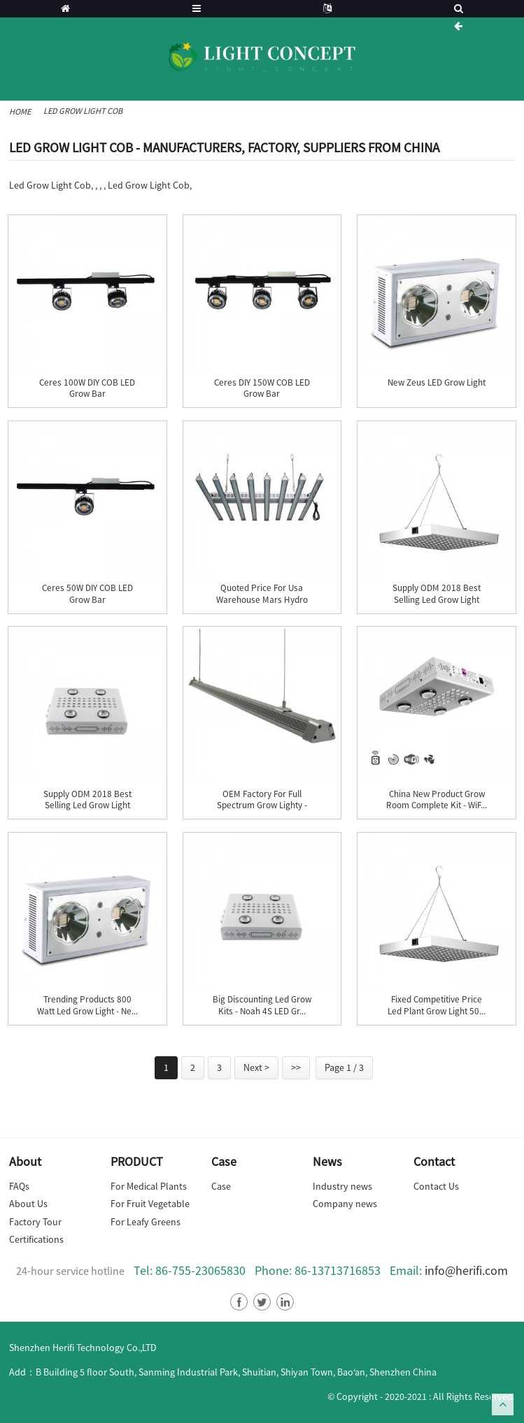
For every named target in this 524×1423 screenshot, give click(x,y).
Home (20, 111)
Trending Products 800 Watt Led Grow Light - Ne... (87, 1005)
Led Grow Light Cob (82, 110)
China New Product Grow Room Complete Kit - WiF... (436, 800)
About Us (28, 1203)
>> (296, 1067)
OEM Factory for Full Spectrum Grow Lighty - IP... (262, 806)
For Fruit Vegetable (150, 1203)
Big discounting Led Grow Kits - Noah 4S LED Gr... (262, 1005)
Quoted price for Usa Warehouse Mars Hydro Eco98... (262, 600)
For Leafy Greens (145, 1222)
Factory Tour (35, 1222)
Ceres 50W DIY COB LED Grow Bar (87, 594)
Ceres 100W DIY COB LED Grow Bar (87, 388)
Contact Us (436, 1186)
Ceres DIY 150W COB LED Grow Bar (262, 388)
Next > (256, 1067)
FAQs (19, 1186)
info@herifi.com (466, 1270)
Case (221, 1186)
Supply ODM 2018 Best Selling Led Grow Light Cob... (436, 600)
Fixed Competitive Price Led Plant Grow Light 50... (437, 1005)
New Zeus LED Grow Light (437, 382)
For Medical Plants (149, 1186)
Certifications (36, 1239)
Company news (345, 1203)
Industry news (342, 1186)
